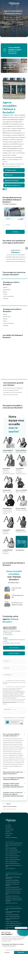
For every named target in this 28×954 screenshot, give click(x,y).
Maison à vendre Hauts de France (12, 855)
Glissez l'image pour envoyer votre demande (14, 717)
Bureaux (5, 292)
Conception (8, 835)
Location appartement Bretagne (12, 914)
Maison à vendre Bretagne (11, 848)
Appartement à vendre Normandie (13, 882)
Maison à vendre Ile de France (12, 857)
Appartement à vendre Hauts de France (14, 889)
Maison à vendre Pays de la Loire (12, 863)
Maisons (5, 287)
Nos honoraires (14, 648)
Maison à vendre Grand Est (11, 853)
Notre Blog (8, 831)
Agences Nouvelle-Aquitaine (10, 806)
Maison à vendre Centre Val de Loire (13, 859)
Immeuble (5, 298)
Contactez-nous (9, 827)
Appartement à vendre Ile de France (13, 891)
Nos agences (8, 826)
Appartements (7, 289)
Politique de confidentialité (11, 837)
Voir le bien (15, 232)
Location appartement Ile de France (13, 925)
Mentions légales (14, 653)
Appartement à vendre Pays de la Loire (14, 898)
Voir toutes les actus (14, 582)
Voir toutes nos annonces (10, 204)
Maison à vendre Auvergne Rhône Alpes (14, 843)
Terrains (5, 294)
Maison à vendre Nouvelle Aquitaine (13, 852)
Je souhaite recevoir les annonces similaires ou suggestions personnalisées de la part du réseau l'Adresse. (14, 682)
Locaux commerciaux (8, 296)
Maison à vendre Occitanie (11, 861)
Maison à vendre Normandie (11, 850)
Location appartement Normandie (13, 916)
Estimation (9, 175)
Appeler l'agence (10, 170)
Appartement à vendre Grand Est (12, 887)
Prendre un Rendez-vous (12, 185)
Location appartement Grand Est (12, 921)
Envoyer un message (11, 180)
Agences (8, 804)
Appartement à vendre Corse (12, 903)
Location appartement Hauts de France (14, 923)
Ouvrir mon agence (10, 829)
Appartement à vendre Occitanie (12, 896)
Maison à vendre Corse (10, 868)
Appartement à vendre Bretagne (12, 880)
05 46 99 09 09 (8, 635)
